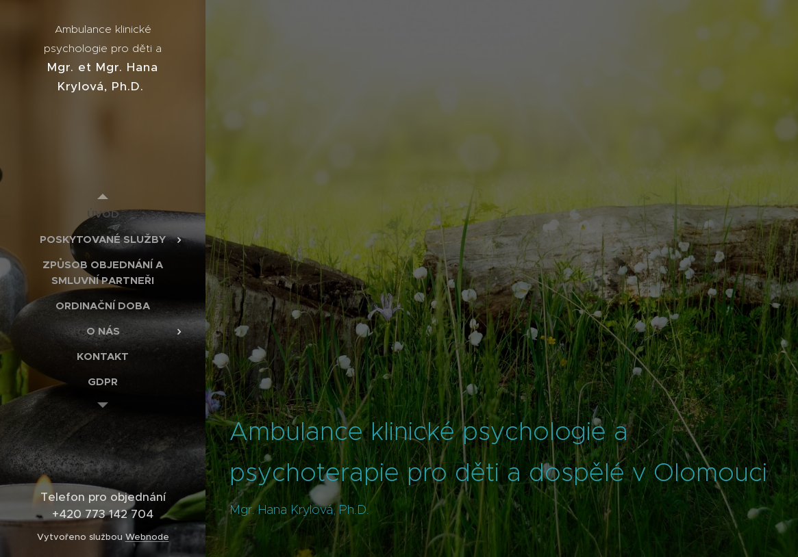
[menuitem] (102, 214)
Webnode (147, 537)
